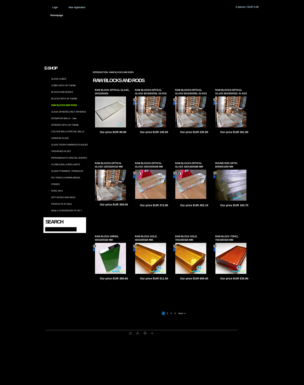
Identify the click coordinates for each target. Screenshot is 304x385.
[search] (79, 229)
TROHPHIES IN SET (61, 151)
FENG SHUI (57, 191)
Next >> (182, 313)
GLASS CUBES (58, 79)
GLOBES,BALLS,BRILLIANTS (65, 164)
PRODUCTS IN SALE (61, 204)
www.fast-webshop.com (87, 333)
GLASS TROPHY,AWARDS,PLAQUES (69, 145)
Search (54, 222)
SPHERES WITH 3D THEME (65, 125)
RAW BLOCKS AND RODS (64, 105)
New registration (76, 7)
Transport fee (159, 15)
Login (55, 7)
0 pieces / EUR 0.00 (247, 6)
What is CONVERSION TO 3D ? (66, 210)
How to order (184, 15)
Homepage (56, 15)
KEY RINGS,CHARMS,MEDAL (65, 177)
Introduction (100, 72)
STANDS (55, 184)
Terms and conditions (128, 15)
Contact (206, 15)
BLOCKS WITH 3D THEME (64, 98)
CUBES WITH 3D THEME (63, 85)
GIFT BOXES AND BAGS (63, 197)
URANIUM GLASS (60, 138)
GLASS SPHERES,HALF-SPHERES (68, 112)
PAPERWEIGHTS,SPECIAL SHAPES (69, 158)
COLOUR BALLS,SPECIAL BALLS (67, 131)
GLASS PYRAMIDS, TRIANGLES (67, 171)
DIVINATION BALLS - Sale (64, 118)
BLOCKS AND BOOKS (62, 92)
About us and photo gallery (89, 15)
